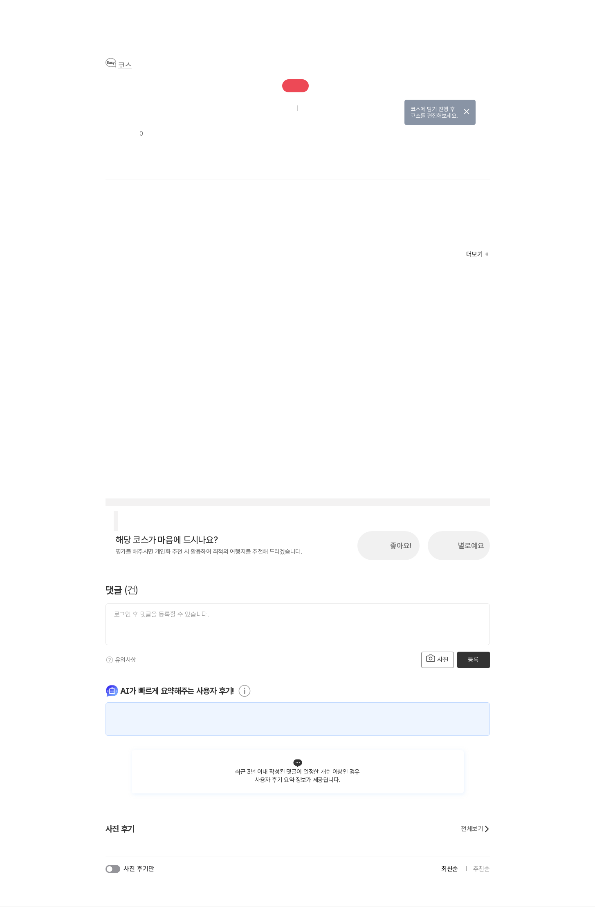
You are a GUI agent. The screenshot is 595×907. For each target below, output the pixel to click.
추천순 (481, 869)
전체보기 (475, 829)
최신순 (449, 869)
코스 (125, 66)
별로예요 (471, 545)
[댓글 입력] (297, 624)
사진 (438, 658)
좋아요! (400, 545)
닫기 (466, 111)
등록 (473, 659)
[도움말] (110, 660)
